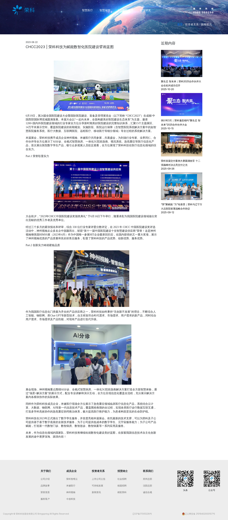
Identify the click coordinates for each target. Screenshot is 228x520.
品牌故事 (45, 485)
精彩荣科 (122, 492)
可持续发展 (97, 485)
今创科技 (70, 498)
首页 (180, 24)
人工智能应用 (125, 10)
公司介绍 (45, 478)
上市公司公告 (98, 478)
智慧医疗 (87, 10)
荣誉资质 (45, 492)
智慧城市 (105, 10)
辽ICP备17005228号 (142, 513)
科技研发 (145, 10)
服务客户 (45, 498)
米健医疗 (70, 485)
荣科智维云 (72, 478)
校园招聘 (122, 485)
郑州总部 (147, 478)
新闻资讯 (96, 492)
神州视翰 (70, 492)
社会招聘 (122, 478)
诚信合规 (147, 492)
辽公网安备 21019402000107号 (200, 513)
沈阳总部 (147, 485)
